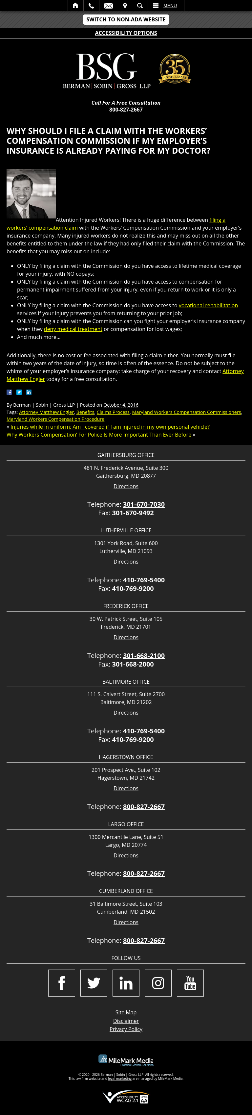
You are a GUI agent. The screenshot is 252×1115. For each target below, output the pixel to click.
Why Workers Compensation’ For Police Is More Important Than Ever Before (99, 434)
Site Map (126, 1012)
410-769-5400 (144, 579)
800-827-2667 (126, 109)
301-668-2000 (133, 664)
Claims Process (113, 412)
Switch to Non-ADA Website (125, 19)
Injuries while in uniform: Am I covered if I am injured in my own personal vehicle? (110, 426)
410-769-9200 (133, 588)
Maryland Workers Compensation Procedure (55, 419)
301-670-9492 (133, 512)
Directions (126, 486)
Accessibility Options (126, 33)
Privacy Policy (126, 1029)
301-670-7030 (144, 504)
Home (75, 5)
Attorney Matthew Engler (46, 412)
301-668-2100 (144, 655)
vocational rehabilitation (208, 305)
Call (91, 5)
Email (108, 5)
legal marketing (120, 1078)
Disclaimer (126, 1021)
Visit (125, 5)
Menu (170, 5)
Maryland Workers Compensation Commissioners (186, 412)
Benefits (85, 412)
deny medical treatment (73, 329)
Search (140, 5)
